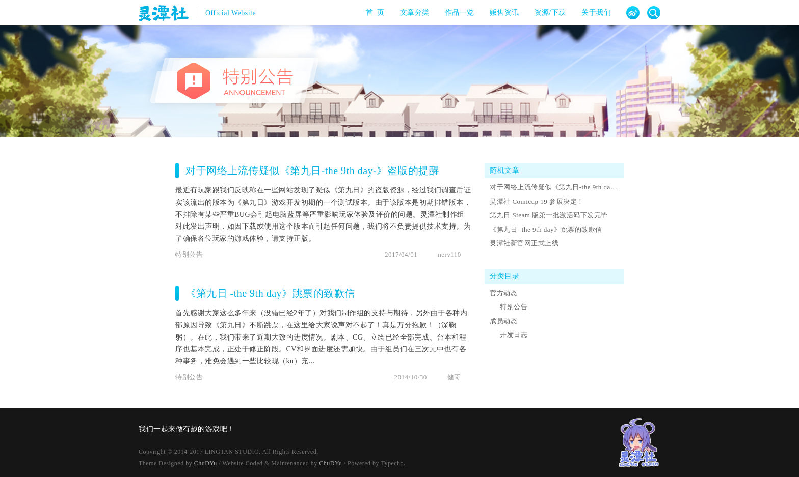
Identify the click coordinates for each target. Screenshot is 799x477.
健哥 (454, 377)
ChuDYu (205, 463)
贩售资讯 (501, 12)
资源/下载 (547, 12)
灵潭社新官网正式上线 (524, 243)
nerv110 (449, 254)
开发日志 (513, 335)
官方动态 (503, 293)
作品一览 (456, 12)
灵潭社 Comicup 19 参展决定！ (536, 201)
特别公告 (189, 254)
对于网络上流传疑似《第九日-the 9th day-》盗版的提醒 (312, 170)
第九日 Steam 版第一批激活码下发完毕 (549, 215)
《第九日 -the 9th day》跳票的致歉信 (270, 293)
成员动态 (503, 321)
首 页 (372, 12)
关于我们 (593, 12)
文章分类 (411, 12)
